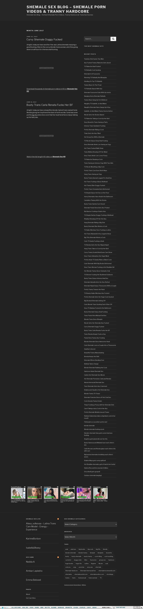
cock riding (98, 556)
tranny (67, 578)
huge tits (79, 563)
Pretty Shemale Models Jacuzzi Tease (96, 412)
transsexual (82, 578)
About (28, 594)
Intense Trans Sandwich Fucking (94, 126)
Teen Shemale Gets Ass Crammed (95, 386)
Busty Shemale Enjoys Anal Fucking (96, 312)
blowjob (92, 553)
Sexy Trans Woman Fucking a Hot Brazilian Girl (99, 267)
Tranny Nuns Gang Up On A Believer (95, 100)
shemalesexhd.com (81, 574)
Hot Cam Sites (31, 598)
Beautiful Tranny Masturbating (94, 353)
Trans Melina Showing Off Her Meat (95, 152)
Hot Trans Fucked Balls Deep (93, 148)
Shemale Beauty (77, 584)
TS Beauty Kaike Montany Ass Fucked (96, 293)
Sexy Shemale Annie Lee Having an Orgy (97, 144)
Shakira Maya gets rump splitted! (95, 460)
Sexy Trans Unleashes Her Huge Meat (96, 256)
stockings (110, 574)
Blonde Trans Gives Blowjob (93, 319)
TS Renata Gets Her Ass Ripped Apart (96, 245)
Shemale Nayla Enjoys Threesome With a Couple (100, 286)
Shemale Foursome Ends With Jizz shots (97, 92)
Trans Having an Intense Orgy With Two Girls (98, 163)
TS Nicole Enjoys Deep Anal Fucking (96, 141)
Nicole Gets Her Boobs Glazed (94, 115)
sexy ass (90, 567)
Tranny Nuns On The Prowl (92, 85)
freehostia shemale (68, 584)
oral (106, 563)
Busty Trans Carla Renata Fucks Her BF (49, 104)
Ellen (85, 560)
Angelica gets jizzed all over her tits (95, 439)
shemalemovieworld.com (107, 571)
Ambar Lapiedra (34, 571)
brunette (109, 553)
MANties (84, 584)
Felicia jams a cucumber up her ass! (95, 422)
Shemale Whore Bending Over (94, 360)
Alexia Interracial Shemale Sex (94, 382)
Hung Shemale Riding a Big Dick (94, 222)
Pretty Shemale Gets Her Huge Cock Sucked (99, 297)
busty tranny (88, 556)
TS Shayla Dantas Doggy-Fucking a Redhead (98, 215)
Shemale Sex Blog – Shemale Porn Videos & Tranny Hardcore (66, 9)
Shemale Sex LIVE (33, 519)
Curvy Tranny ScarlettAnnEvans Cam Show (98, 252)
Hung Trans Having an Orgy (93, 174)
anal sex (73, 549)
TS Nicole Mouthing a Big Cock (94, 167)
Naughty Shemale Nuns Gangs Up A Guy (97, 107)
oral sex (68, 567)
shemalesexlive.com (97, 574)
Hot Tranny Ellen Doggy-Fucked (94, 185)
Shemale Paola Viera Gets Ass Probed (96, 208)
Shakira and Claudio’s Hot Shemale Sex (97, 390)
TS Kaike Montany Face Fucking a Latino (97, 230)
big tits (34, 115)
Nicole (101, 563)
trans (74, 578)
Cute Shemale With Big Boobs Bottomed (97, 263)
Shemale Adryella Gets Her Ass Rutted (97, 282)
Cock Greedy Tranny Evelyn (93, 401)
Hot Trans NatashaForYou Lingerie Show (97, 234)
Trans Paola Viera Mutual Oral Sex (95, 315)
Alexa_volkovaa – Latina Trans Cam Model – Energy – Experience (41, 526)
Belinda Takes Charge (91, 364)
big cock (90, 549)
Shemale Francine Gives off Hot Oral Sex (97, 397)
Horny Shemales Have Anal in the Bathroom (98, 196)
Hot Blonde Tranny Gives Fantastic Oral (97, 271)
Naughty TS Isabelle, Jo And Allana (95, 103)
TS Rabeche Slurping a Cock (93, 159)
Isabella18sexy (33, 547)
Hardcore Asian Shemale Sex (93, 371)
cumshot (68, 560)
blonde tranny (82, 553)
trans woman (93, 578)
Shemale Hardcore (71, 571)
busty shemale (76, 556)
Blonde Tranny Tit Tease (92, 393)
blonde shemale (89, 425)
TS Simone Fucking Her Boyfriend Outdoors (98, 274)
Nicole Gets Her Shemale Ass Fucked (96, 323)
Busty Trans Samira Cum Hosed (94, 204)
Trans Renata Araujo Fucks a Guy (95, 334)
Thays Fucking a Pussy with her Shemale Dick (99, 405)
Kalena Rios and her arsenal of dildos (96, 468)
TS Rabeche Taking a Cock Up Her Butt (97, 118)
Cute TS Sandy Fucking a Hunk (94, 241)
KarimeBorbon (33, 538)
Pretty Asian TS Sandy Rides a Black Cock (98, 260)
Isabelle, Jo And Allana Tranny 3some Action (98, 111)
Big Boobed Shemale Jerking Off (94, 301)
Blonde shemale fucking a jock (94, 429)
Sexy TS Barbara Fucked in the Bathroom (97, 308)
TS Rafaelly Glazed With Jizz (93, 89)
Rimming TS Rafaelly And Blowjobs (95, 77)
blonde (105, 549)
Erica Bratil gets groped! (92, 471)
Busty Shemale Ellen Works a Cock (95, 226)
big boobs (82, 549)
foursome (93, 560)
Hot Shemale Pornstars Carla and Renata (97, 379)
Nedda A (30, 561)
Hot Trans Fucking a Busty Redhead (96, 181)
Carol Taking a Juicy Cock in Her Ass (95, 408)
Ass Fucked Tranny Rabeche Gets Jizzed (97, 63)
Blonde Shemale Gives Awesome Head (97, 341)
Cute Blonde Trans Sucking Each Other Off (98, 304)
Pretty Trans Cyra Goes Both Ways (95, 170)
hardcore (111, 560)
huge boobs (69, 563)
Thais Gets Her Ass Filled (92, 133)
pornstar (81, 567)
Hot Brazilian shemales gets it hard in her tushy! (99, 464)
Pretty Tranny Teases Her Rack (94, 289)
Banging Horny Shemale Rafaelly (94, 96)
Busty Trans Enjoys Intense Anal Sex (96, 278)
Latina (86, 563)
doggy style (78, 560)
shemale (98, 567)
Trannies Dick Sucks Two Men (94, 59)
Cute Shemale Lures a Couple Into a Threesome (100, 345)
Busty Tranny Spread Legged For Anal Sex (98, 178)
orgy (74, 567)
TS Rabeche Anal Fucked (92, 66)
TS (101, 578)
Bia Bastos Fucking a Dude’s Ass (95, 211)
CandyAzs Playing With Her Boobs (95, 200)
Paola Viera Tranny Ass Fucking (94, 338)
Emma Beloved (33, 580)
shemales (68, 574)
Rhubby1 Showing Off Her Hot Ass (95, 219)
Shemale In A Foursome (92, 74)
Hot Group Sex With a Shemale (94, 137)
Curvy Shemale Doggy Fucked (44, 39)
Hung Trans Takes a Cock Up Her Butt (96, 248)
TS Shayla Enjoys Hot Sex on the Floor (96, 193)
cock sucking (108, 556)
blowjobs (100, 553)
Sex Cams (30, 557)
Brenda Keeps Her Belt (91, 356)
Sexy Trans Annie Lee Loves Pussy (95, 155)
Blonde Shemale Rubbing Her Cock (95, 367)
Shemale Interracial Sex (88, 571)
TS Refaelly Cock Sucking (92, 70)
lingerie (93, 563)
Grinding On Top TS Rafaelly (93, 81)
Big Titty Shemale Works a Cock (94, 237)
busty (67, 556)
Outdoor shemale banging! (93, 475)
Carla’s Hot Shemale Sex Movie (94, 375)
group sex (102, 560)
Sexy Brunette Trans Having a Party (96, 122)
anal (66, 549)
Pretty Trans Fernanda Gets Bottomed (97, 189)
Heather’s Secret (89, 349)
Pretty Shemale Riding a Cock (94, 129)
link (141, 578)
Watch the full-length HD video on (46, 157)
